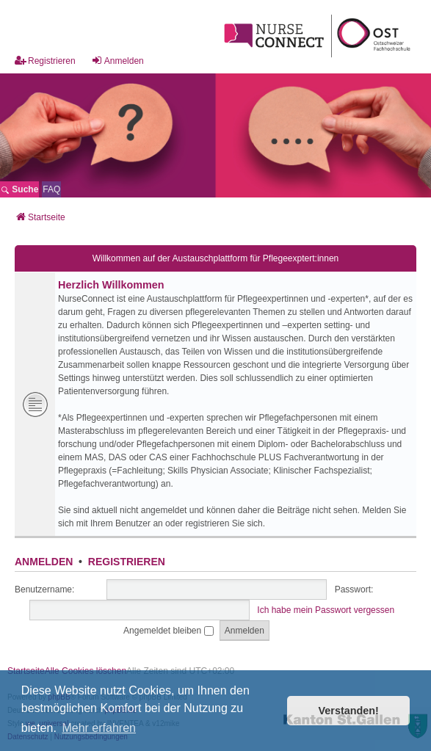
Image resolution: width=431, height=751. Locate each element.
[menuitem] (51, 189)
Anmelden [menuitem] (117, 60)
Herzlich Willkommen (111, 285)
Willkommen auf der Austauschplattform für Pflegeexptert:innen (216, 258)
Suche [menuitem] (19, 189)
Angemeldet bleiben (168, 630)
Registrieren (126, 561)
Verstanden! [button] (349, 710)
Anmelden (44, 561)
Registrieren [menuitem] (45, 60)
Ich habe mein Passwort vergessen (325, 610)
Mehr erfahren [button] (99, 728)
